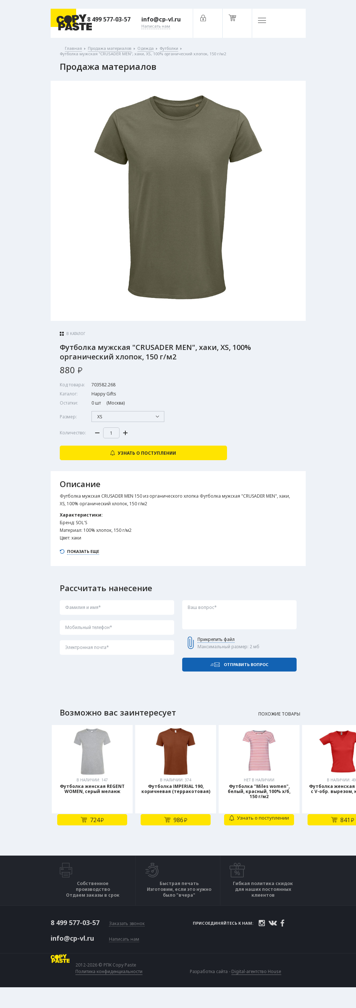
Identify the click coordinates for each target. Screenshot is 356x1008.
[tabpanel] (93, 798)
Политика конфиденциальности (110, 987)
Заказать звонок (127, 940)
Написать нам (124, 955)
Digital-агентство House (258, 987)
